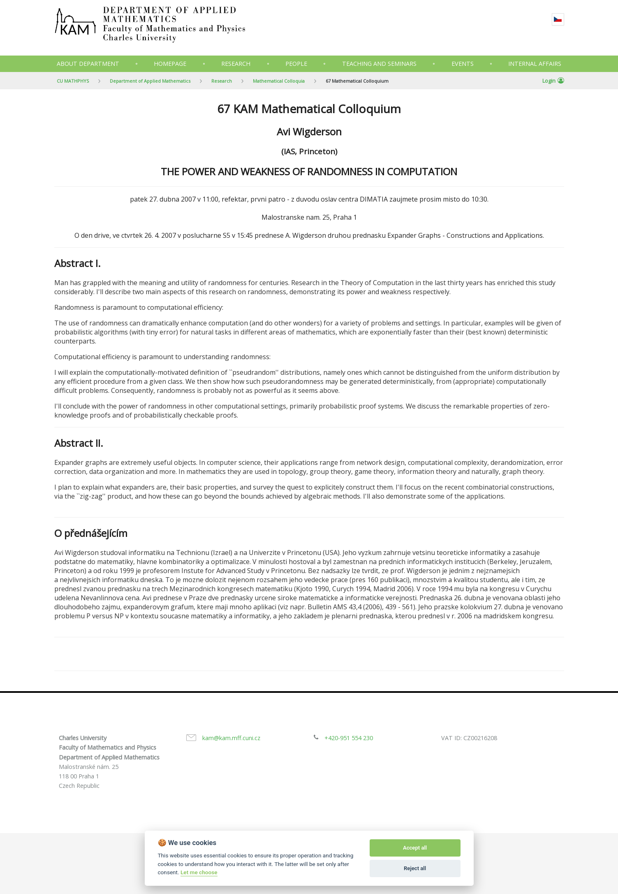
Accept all (415, 848)
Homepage (170, 63)
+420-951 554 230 (348, 738)
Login (553, 80)
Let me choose (199, 872)
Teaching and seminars (379, 63)
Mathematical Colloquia (279, 81)
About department (88, 63)
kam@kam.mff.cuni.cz (231, 738)
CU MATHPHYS (73, 81)
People (296, 63)
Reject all (415, 868)
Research (235, 63)
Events (462, 63)
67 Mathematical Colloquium (357, 81)
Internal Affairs (534, 63)
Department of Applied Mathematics (150, 81)
